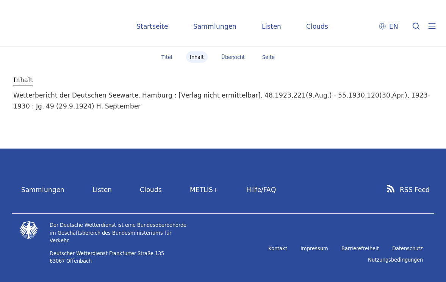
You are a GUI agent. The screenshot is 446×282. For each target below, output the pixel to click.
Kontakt (277, 248)
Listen (271, 26)
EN (393, 26)
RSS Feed (415, 190)
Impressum (314, 248)
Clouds (317, 26)
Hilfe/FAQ (261, 189)
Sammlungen (214, 26)
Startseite (152, 26)
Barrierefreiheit (360, 248)
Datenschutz (407, 248)
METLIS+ (204, 189)
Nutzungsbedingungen (395, 260)
